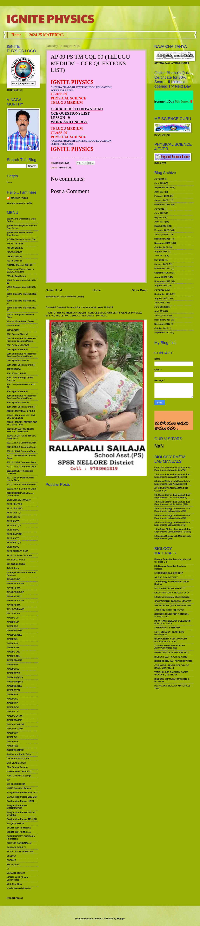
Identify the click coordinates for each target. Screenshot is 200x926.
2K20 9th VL (13, 547)
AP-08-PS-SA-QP (15, 592)
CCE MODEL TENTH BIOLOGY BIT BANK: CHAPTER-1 (171, 666)
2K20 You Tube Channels (19, 555)
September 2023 (162, 187)
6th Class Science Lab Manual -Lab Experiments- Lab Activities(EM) (172, 496)
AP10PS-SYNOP (15, 716)
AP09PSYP (12, 703)
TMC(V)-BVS (13, 864)
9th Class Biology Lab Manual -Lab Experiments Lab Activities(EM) (172, 516)
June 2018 (159, 307)
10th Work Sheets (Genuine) (21, 407)
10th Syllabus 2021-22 (18, 402)
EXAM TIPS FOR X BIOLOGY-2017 (171, 592)
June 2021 (159, 255)
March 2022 (160, 226)
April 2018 (159, 311)
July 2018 (159, 302)
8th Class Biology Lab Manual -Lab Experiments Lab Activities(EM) (172, 509)
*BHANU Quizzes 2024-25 (19, 265)
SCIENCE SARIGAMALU (19, 843)
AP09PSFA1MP (14, 660)
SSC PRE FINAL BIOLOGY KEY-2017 (172, 601)
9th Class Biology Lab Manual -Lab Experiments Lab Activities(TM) (172, 523)
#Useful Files (13, 325)
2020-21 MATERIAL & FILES (21, 411)
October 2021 (161, 247)
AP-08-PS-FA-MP (15, 583)
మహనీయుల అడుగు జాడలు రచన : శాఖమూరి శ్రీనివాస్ (171, 414)
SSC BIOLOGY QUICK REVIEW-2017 (172, 605)
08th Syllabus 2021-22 (18, 345)
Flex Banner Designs (17, 767)
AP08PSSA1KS (14, 635)
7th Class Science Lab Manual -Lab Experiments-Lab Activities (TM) (172, 475)
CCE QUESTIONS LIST (70, 113)
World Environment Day (170, 101)
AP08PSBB (12, 626)
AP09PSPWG (13, 673)
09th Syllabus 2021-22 (18, 360)
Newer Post (54, 290)
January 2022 (161, 234)
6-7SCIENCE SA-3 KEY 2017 (168, 573)
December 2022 (162, 204)
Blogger (121, 918)
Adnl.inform (13, 568)
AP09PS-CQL (65, 167)
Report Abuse (15, 897)
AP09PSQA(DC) (15, 677)
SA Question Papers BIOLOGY (22, 792)
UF (8, 869)
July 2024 (159, 179)
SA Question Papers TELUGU (22, 819)
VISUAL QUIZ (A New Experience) (17, 878)
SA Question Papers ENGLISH (22, 797)
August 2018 (160, 298)
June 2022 (159, 213)
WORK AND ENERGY (69, 122)
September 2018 (162, 294)
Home (16, 35)
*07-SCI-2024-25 (15, 248)
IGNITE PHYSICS (50, 18)
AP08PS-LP (12, 618)
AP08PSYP (12, 643)
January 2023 (161, 200)
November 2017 (162, 324)
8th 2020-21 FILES (16, 559)
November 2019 (162, 281)
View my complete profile (19, 203)
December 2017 (162, 320)
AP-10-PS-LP (13, 613)
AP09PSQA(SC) (15, 681)
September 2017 (162, 332)
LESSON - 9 (60, 118)
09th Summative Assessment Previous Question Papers (21, 355)
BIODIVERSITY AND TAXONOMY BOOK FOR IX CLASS (170, 640)
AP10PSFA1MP (14, 720)
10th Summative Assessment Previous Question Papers (21, 397)
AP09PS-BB (13, 647)
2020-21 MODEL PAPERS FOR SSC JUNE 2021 (22, 423)
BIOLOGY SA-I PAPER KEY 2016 (170, 657)
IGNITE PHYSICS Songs (19, 775)
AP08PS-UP (13, 622)
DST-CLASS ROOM (16, 763)
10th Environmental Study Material (172, 597)
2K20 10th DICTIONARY (19, 500)
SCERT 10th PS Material (19, 832)
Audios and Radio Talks (19, 754)
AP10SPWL (12, 746)
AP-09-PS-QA (13, 605)
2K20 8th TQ (13, 521)
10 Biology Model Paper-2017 (169, 610)
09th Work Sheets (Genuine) (21, 365)
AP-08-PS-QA (13, 588)
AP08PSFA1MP (14, 630)
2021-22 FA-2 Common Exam (21, 447)
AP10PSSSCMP (15, 728)
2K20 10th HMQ (15, 508)
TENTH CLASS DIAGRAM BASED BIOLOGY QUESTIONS (171, 673)
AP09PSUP (12, 694)
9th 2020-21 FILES (16, 564)
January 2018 (161, 315)
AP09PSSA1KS (14, 686)
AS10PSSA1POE (15, 750)
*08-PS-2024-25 (14, 252)
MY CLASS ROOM (16, 784)
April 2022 (159, 221)
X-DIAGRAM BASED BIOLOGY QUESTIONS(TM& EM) (169, 646)
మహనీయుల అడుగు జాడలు (19, 888)
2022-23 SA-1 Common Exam (21, 489)
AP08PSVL (12, 639)
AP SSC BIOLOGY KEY (166, 577)
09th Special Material (17, 349)
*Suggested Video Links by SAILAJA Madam (20, 270)
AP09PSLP (12, 664)
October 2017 (161, 328)
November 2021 (162, 243)
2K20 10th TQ (14, 512)
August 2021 (160, 251)
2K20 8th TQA (14, 525)
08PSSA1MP (13, 330)
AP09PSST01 (13, 690)
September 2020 (162, 273)
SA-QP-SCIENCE (15, 823)
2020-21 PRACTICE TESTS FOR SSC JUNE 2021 (20, 430)
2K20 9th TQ (13, 538)
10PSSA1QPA (14, 369)
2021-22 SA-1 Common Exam (21, 462)
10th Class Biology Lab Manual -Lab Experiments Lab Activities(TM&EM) (172, 530)
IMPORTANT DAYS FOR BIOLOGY (171, 652)
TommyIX (98, 918)
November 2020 (162, 268)
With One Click (14, 884)
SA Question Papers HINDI (20, 801)
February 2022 (161, 230)
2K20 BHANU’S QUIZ (17, 551)
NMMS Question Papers (19, 788)
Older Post (139, 290)
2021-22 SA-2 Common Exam (21, 466)
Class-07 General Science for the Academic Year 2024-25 (79, 307)
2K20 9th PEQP (14, 534)
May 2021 (159, 260)
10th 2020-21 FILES (16, 373)
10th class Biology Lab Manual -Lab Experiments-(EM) (172, 537)
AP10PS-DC (13, 707)
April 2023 (159, 192)
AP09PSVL (12, 699)
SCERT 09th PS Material (19, 828)
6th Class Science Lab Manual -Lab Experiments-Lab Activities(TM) (172, 468)
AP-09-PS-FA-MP (15, 600)
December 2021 (162, 239)
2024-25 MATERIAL (46, 35)
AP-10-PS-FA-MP (15, 609)
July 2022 (159, 209)
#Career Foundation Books (20, 321)
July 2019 (159, 290)
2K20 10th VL (13, 517)
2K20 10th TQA (14, 504)
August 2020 (160, 277)
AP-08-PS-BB (13, 579)
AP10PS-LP (12, 711)
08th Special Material (17, 334)
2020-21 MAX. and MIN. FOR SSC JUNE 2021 (21, 416)
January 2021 (161, 264)
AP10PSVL (12, 737)
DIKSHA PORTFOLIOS (18, 758)
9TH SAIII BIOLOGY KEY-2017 (169, 588)
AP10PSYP (12, 741)
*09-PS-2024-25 (14, 256)
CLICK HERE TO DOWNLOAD (77, 109)
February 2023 (161, 196)
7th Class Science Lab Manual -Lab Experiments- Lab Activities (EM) (172, 503)
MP (8, 780)
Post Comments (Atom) (72, 296)
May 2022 (159, 217)
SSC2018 (11, 860)
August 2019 (160, 285)
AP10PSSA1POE (15, 724)
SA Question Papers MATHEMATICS (17, 806)
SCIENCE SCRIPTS (16, 847)
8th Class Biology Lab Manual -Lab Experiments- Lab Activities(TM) (172, 482)
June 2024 (159, 183)
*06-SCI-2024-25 (15, 243)
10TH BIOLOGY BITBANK (167, 627)
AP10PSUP (12, 733)
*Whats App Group (16, 276)
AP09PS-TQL (13, 656)
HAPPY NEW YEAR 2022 (19, 771)
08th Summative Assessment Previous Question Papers (21, 339)
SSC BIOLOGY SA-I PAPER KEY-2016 (173, 661)
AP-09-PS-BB (13, 596)
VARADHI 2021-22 (16, 873)
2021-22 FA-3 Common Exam (21, 451)
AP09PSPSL (13, 669)
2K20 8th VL (13, 530)
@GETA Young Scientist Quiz (22, 239)
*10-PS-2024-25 (14, 261)
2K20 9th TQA (14, 542)
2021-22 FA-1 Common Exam (21, 443)
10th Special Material (17, 391)
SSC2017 (11, 856)
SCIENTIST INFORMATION (20, 851)
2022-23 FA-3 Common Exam (21, 484)
